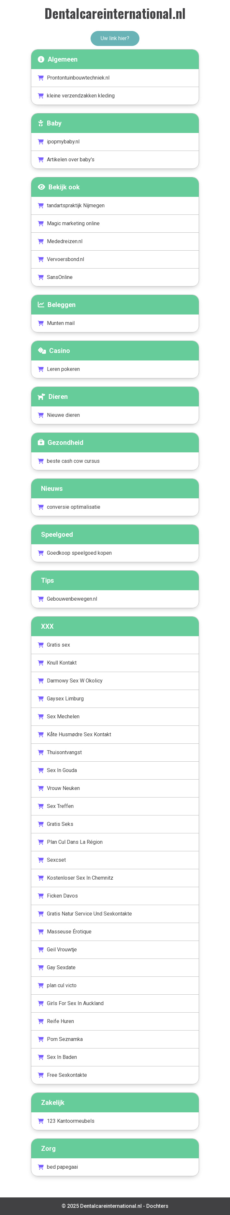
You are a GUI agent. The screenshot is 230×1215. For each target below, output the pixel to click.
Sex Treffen (56, 806)
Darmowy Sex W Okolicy (70, 681)
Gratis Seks (55, 824)
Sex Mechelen (58, 716)
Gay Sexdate (57, 967)
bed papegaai (58, 1167)
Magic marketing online (69, 223)
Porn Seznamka (60, 1039)
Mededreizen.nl (60, 241)
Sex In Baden (57, 1057)
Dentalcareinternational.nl (115, 13)
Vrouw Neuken (59, 788)
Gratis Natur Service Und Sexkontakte (85, 914)
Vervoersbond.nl (61, 259)
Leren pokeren (59, 369)
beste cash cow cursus (69, 461)
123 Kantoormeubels (66, 1121)
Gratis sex (54, 645)
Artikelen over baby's (66, 159)
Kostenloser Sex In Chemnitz (75, 878)
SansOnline (55, 277)
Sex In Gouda (57, 770)
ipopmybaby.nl (58, 142)
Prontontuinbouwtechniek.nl (73, 78)
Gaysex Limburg (61, 698)
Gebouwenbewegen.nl (67, 599)
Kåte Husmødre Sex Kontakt (74, 734)
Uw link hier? (115, 38)
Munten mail (56, 323)
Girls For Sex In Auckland (71, 1003)
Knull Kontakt (57, 663)
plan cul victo (57, 985)
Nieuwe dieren (59, 415)
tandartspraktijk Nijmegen (71, 205)
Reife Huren (56, 1021)
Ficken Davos (58, 896)
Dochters (157, 1206)
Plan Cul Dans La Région (70, 842)
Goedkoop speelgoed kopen (75, 553)
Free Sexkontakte (62, 1075)
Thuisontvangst (60, 752)
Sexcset (52, 860)
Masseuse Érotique (65, 932)
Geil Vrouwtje (57, 949)
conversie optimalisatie (69, 507)
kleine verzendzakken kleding (76, 96)
